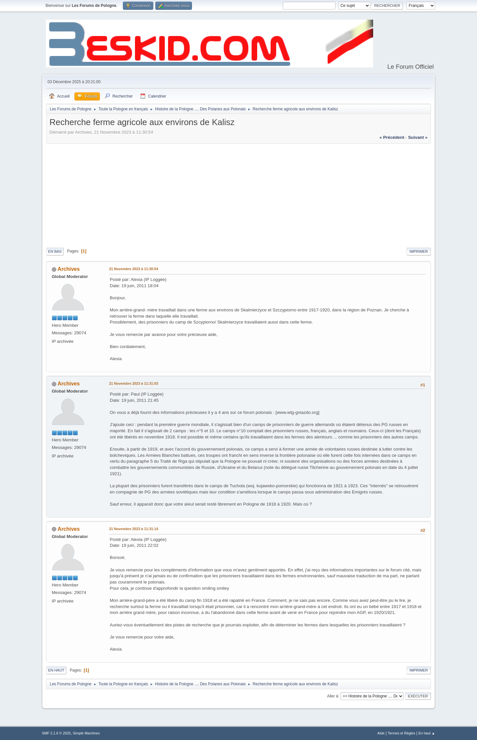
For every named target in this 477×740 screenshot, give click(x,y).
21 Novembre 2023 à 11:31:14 (133, 529)
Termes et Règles (401, 733)
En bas (55, 251)
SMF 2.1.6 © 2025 (56, 733)
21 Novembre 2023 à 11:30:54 (133, 269)
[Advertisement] (238, 194)
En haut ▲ (426, 733)
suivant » (418, 137)
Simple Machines (86, 733)
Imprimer (419, 251)
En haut (56, 670)
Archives (69, 269)
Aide (381, 733)
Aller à (332, 696)
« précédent (391, 137)
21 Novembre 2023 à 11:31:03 (133, 383)
